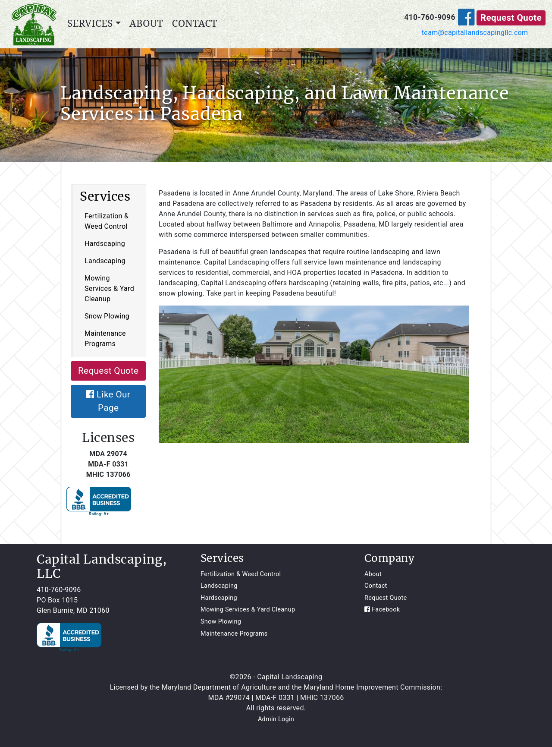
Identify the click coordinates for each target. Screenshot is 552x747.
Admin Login (276, 719)
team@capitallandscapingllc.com (475, 32)
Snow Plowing (107, 316)
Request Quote (511, 18)
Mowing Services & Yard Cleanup (109, 288)
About (146, 23)
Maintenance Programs (105, 338)
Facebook (382, 609)
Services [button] (90, 23)
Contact (194, 23)
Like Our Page (108, 401)
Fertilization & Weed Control (107, 221)
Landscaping (105, 261)
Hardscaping (105, 244)
